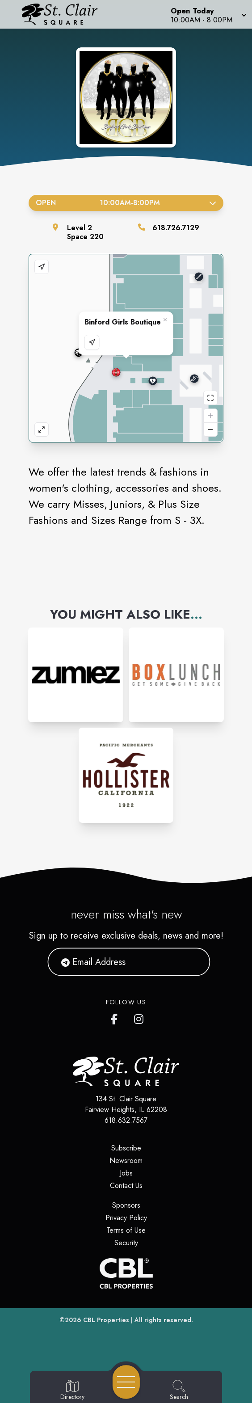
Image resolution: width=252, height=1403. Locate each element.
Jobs (126, 1173)
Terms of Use (126, 1230)
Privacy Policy (126, 1218)
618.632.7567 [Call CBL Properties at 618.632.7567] (126, 1120)
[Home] (65, 14)
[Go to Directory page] (72, 1390)
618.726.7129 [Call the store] (175, 228)
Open (126, 203)
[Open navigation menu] (126, 1382)
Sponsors (126, 1205)
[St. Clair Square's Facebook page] (116, 1017)
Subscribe (126, 1148)
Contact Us (126, 1185)
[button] (207, 14)
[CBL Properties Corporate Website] (126, 1273)
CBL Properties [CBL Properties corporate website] (106, 1319)
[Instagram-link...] (76, 675)
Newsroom (126, 1160)
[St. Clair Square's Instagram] (139, 1017)
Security (126, 1243)
